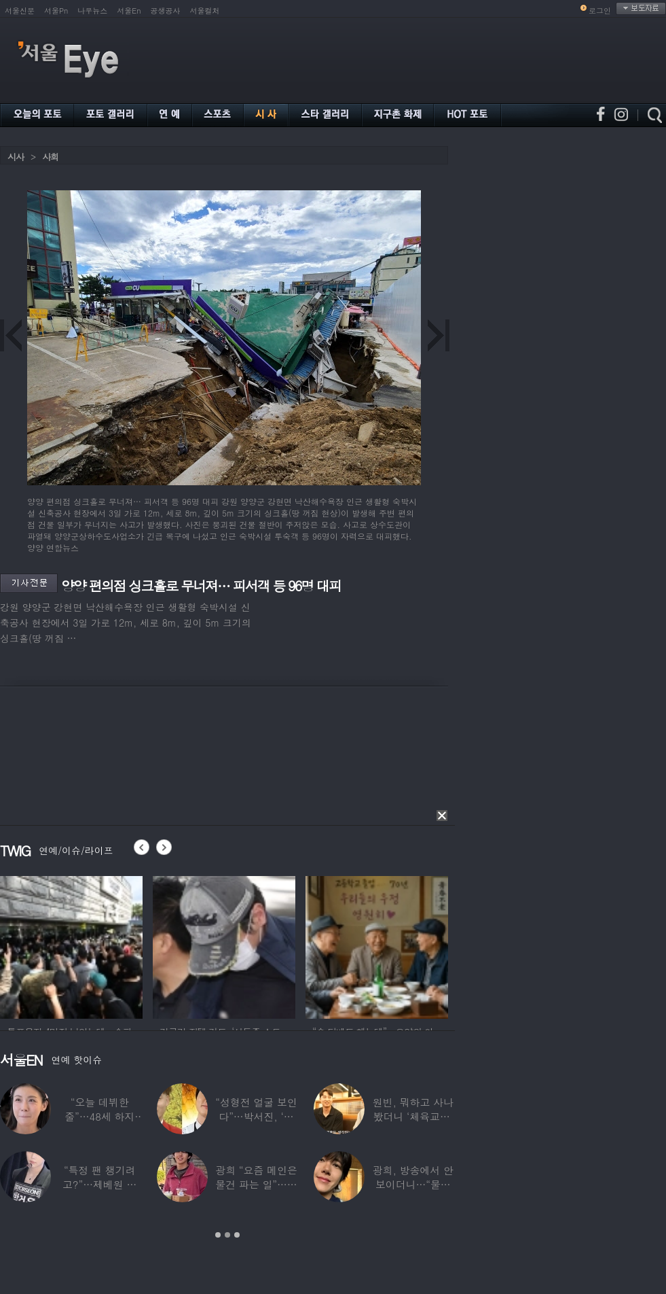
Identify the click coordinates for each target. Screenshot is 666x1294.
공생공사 (166, 10)
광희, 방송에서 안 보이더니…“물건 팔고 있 (413, 1184)
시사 (15, 156)
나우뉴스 (92, 10)
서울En (129, 10)
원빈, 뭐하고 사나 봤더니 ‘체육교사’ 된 (413, 1116)
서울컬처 (205, 10)
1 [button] (218, 1235)
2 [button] (227, 1235)
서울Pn (56, 10)
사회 (50, 156)
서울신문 (20, 10)
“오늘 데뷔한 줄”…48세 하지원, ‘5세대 (99, 1116)
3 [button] (237, 1235)
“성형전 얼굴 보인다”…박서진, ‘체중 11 (256, 1116)
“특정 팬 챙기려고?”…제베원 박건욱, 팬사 (99, 1184)
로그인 (600, 10)
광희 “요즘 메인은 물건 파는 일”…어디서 (256, 1184)
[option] (71, 945)
